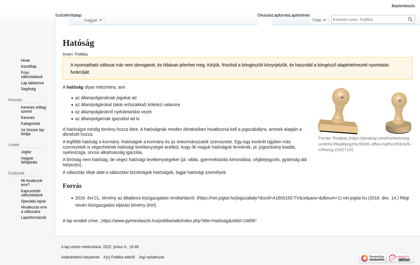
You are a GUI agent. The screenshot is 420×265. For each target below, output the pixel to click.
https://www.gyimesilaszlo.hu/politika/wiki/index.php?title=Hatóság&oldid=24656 (178, 220)
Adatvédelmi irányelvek (80, 257)
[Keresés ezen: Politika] (373, 19)
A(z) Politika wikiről (119, 257)
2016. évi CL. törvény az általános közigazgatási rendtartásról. (135, 197)
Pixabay (340, 138)
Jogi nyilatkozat (151, 257)
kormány (111, 141)
